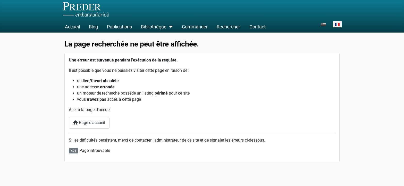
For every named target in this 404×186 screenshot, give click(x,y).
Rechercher (228, 26)
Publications (119, 26)
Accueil (72, 26)
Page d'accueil (89, 122)
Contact (257, 26)
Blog (93, 26)
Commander (195, 26)
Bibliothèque (153, 26)
